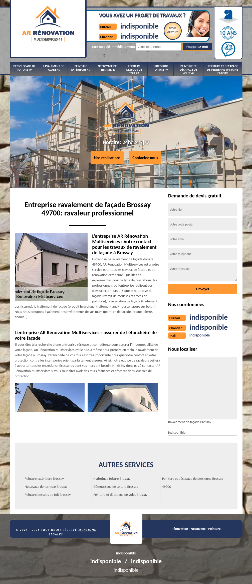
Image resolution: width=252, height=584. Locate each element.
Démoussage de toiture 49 (24, 67)
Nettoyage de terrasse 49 (107, 67)
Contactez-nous (145, 157)
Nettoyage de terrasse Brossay (46, 487)
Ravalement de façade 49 (53, 67)
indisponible (139, 26)
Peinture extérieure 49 (80, 67)
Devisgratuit (172, 30)
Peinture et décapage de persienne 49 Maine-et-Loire (223, 69)
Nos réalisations (107, 157)
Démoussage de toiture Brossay (115, 487)
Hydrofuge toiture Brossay (111, 479)
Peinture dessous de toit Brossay (48, 495)
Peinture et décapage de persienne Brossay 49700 (192, 483)
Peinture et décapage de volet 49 (188, 69)
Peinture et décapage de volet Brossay (120, 495)
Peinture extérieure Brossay (44, 479)
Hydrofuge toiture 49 (160, 67)
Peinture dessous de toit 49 (134, 69)
